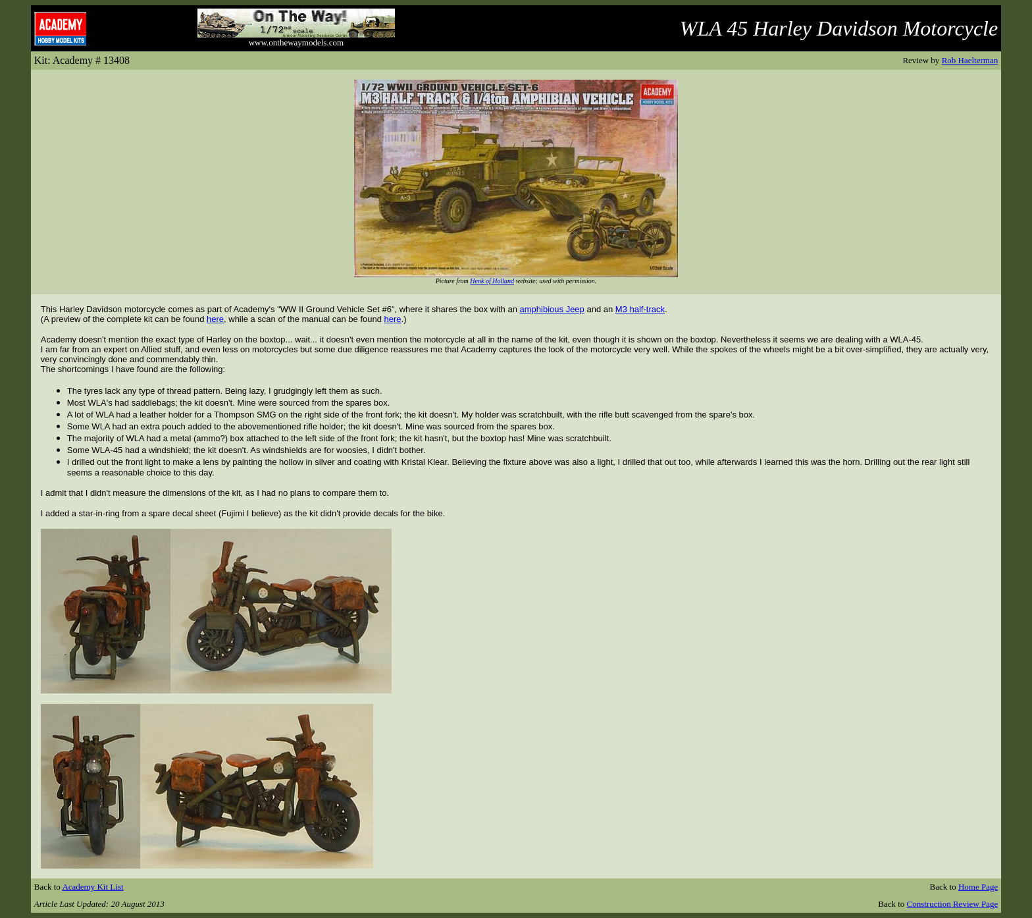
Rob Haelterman (970, 60)
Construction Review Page (952, 904)
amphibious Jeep (552, 309)
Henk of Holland (492, 280)
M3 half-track (640, 309)
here (215, 319)
